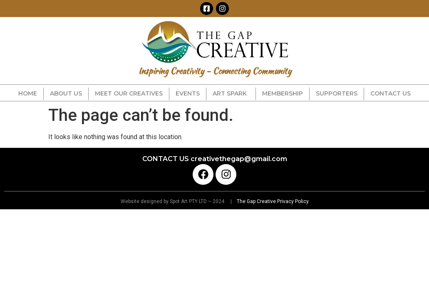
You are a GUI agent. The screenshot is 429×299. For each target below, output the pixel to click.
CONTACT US (390, 93)
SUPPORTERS (336, 93)
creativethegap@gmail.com (239, 159)
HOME (27, 93)
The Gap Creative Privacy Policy (272, 201)
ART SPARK (231, 93)
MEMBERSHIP (282, 93)
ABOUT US (66, 93)
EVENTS (188, 93)
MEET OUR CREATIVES (129, 93)
